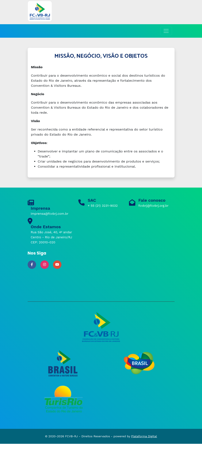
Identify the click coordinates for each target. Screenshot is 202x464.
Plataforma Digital (144, 436)
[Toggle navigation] (166, 31)
